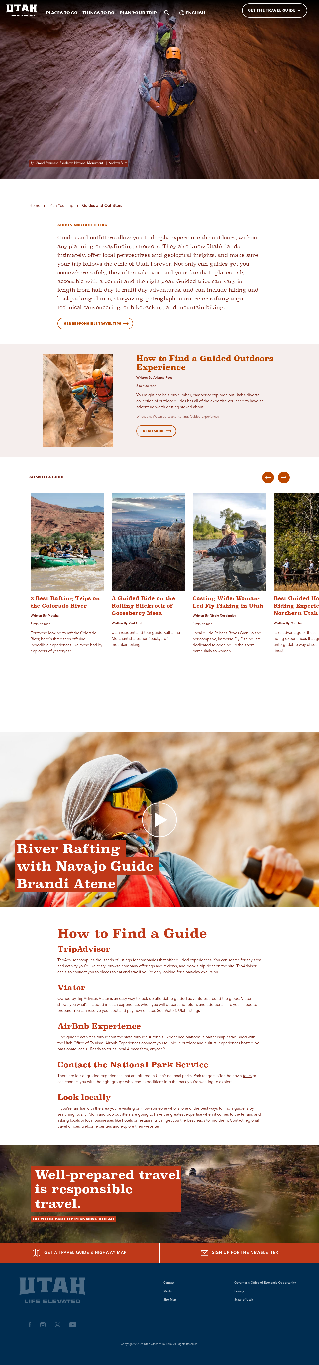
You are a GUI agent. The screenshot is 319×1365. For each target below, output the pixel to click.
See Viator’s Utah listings (178, 1011)
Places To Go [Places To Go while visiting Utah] (62, 12)
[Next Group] (284, 477)
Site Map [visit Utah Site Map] (169, 1299)
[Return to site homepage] (21, 10)
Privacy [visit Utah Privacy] (239, 1291)
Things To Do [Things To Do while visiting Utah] (98, 12)
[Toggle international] (192, 10)
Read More (153, 431)
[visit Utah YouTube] (72, 1325)
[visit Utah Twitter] (57, 1325)
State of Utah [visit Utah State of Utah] (243, 1299)
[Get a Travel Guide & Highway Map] (80, 1253)
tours (247, 1076)
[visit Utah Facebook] (30, 1325)
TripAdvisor (67, 960)
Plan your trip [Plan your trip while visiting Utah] (138, 12)
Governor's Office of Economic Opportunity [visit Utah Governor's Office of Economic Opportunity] (265, 1282)
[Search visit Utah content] (166, 10)
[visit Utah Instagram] (43, 1325)
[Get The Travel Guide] (274, 10)
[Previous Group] (268, 477)
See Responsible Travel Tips (92, 323)
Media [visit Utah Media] (167, 1291)
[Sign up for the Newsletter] (239, 1253)
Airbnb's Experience (166, 1037)
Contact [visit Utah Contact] (168, 1282)
